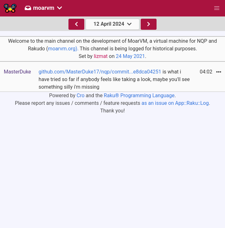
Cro (81, 95)
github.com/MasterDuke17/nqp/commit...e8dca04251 (100, 72)
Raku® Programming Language (139, 95)
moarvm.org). (63, 49)
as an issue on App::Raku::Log (175, 103)
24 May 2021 (130, 56)
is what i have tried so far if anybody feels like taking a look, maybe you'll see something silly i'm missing (114, 79)
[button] (217, 8)
